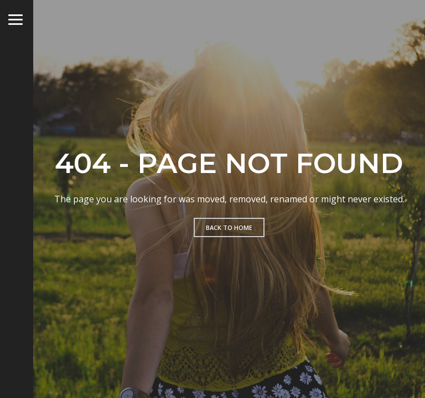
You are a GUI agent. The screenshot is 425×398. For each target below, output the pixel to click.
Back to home (229, 227)
